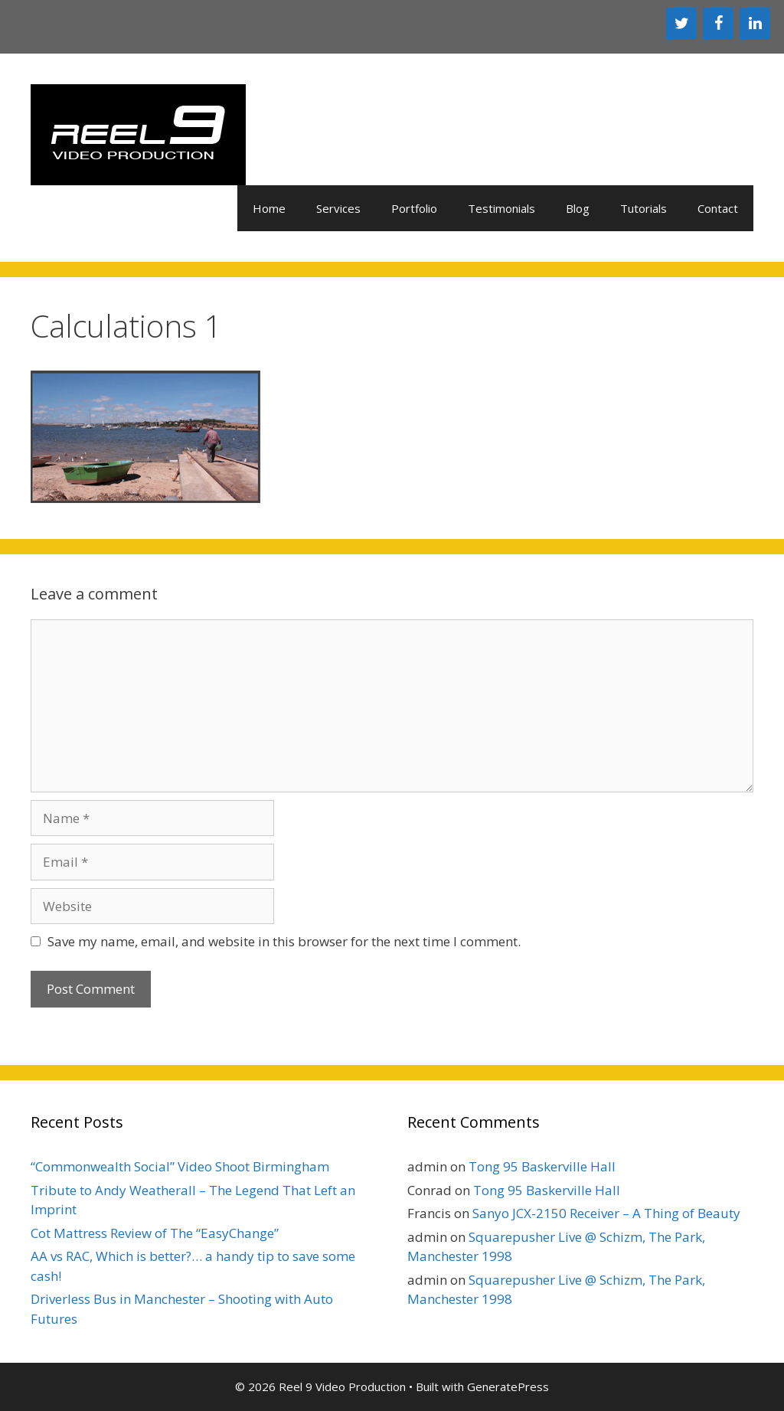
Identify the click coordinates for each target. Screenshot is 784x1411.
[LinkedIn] (755, 24)
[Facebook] (718, 24)
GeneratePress (508, 1386)
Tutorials (643, 208)
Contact (717, 208)
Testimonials (501, 208)
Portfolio (414, 208)
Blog (578, 208)
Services (338, 208)
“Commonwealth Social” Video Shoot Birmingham (180, 1166)
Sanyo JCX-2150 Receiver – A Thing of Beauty (606, 1213)
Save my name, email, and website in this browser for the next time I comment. (284, 941)
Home (269, 208)
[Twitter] (681, 24)
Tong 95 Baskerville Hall (542, 1166)
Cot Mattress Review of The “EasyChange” (155, 1233)
